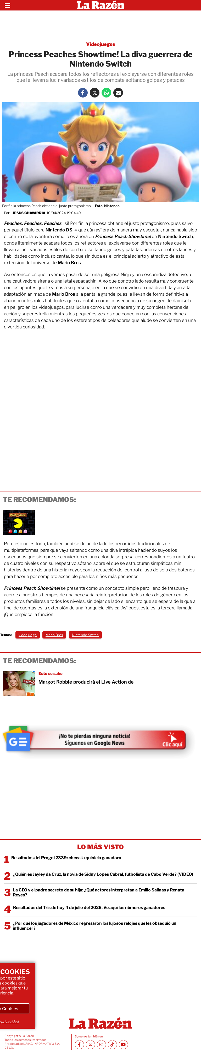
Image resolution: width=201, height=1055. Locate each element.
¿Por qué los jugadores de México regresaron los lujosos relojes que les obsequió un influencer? (94, 926)
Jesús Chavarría (29, 213)
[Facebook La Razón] (83, 93)
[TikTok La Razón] (112, 1044)
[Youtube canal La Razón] (123, 1044)
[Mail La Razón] (118, 93)
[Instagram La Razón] (101, 1044)
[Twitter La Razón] (94, 93)
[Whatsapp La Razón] (106, 93)
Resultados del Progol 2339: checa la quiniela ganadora (66, 857)
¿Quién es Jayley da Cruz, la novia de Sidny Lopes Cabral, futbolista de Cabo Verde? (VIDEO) (103, 874)
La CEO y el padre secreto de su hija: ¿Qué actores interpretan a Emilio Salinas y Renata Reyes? (98, 892)
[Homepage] (100, 5)
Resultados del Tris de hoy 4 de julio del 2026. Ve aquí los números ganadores (89, 907)
